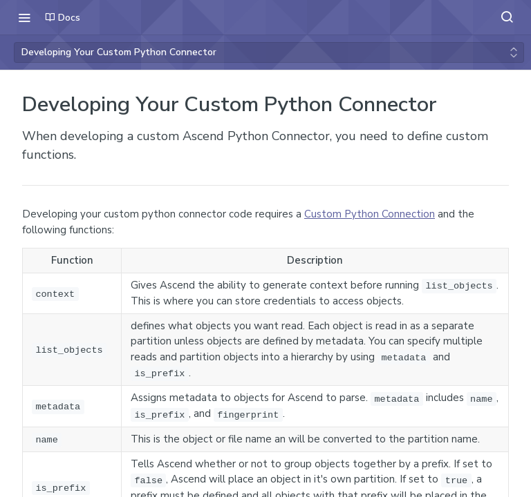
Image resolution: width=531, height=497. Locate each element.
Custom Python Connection (369, 214)
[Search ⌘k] (506, 17)
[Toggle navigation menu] (24, 17)
